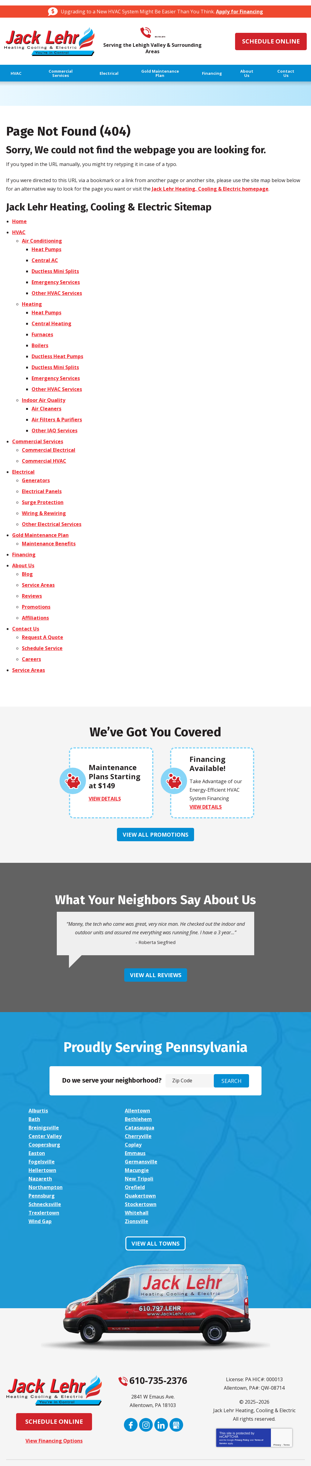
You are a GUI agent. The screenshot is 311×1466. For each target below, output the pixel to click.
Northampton (46, 1161)
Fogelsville (42, 1144)
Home (19, 221)
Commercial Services (37, 441)
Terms (286, 1411)
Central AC (45, 260)
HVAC (19, 232)
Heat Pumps (46, 249)
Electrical (23, 471)
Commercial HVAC (44, 460)
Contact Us (25, 628)
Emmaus (228, 1135)
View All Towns (155, 1209)
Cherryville (136, 1127)
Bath (223, 1110)
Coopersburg (233, 1127)
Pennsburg (231, 1161)
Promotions (36, 606)
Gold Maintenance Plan (40, 534)
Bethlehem (42, 1118)
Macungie (41, 1153)
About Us (23, 565)
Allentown (136, 1110)
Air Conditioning (42, 240)
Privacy (277, 1411)
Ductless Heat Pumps (57, 356)
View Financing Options (54, 1407)
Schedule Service (42, 648)
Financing (24, 554)
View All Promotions (155, 834)
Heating (32, 303)
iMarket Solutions (122, 1454)
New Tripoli (232, 1153)
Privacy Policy (242, 1406)
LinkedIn (161, 1391)
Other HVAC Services (57, 292)
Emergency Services (56, 281)
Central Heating (51, 323)
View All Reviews (155, 974)
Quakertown (44, 1170)
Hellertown (231, 1144)
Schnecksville (139, 1170)
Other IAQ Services (54, 430)
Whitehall (135, 1178)
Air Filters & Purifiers (57, 419)
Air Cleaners (46, 408)
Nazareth (135, 1153)
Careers (31, 658)
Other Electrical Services (51, 523)
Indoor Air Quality (43, 399)
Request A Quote (42, 637)
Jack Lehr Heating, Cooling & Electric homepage (210, 188)
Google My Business (176, 1391)
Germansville (139, 1144)
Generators (36, 480)
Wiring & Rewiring (44, 513)
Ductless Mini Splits (55, 271)
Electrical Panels (42, 491)
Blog (27, 573)
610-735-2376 (163, 33)
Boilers (40, 345)
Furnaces (42, 334)
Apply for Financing (239, 11)
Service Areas (38, 584)
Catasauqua (232, 1118)
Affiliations (35, 617)
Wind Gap (229, 1178)
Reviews (32, 595)
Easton (131, 1135)
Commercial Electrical (48, 449)
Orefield (133, 1161)
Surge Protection (42, 502)
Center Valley (45, 1127)
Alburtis (38, 1110)
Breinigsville (138, 1118)
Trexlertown (44, 1178)
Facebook (131, 1391)
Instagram (146, 1391)
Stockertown (233, 1170)
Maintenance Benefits (49, 543)
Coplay (37, 1135)
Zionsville (40, 1187)
